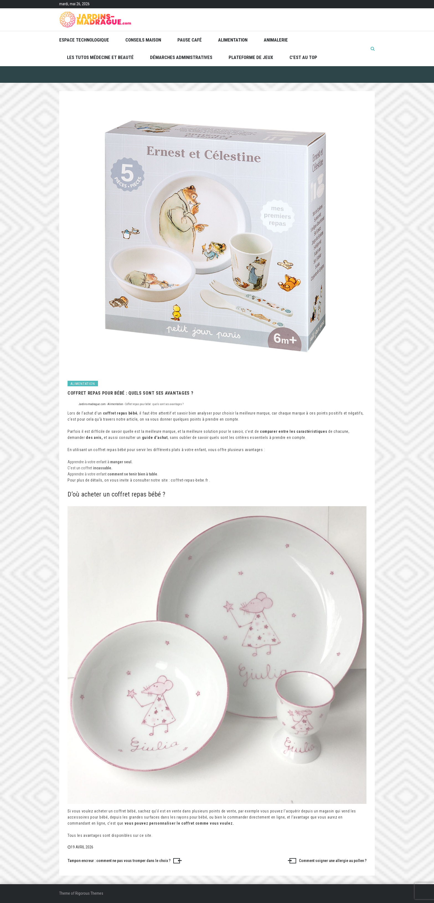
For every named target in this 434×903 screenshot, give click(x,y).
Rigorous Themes (89, 893)
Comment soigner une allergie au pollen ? (332, 860)
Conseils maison (143, 40)
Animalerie (276, 40)
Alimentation (232, 40)
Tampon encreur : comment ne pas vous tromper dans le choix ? (119, 860)
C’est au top (303, 57)
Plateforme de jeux (251, 57)
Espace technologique (84, 40)
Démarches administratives (181, 57)
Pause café (189, 40)
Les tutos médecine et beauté (100, 57)
